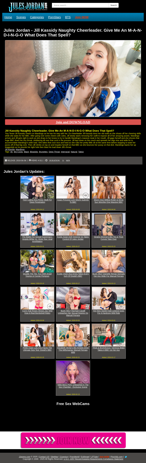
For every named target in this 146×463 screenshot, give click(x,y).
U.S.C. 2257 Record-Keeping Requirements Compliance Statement (93, 459)
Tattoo (81, 152)
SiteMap (54, 457)
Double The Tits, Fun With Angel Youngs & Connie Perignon (37, 275)
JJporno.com (24, 457)
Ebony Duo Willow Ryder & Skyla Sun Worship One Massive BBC (108, 201)
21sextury (64, 457)
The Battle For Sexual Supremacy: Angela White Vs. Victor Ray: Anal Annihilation (37, 239)
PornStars (54, 17)
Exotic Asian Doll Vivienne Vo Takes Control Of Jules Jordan (73, 238)
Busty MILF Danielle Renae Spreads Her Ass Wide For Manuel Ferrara (109, 275)
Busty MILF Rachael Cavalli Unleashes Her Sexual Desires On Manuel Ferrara (73, 313)
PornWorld (74, 457)
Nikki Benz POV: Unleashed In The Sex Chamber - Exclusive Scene (72, 386)
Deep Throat (54, 152)
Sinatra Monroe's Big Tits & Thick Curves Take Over (108, 238)
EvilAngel (85, 457)
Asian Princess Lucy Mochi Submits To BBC (73, 201)
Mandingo (20, 149)
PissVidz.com (117, 457)
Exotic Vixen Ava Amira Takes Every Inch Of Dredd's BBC (73, 275)
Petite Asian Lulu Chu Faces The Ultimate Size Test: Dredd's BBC (37, 349)
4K (11, 152)
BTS (68, 17)
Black (26, 152)
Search (113, 5)
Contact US (44, 457)
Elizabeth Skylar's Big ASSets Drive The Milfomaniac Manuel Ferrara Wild (73, 350)
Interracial (65, 152)
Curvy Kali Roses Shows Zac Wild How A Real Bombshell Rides (37, 312)
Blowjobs (34, 152)
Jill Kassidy (10, 149)
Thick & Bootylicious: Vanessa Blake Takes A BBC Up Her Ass (109, 349)
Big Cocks (18, 152)
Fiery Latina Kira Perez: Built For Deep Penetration (37, 201)
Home (8, 17)
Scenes (21, 17)
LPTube (94, 457)
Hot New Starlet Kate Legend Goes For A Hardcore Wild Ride (108, 312)
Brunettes (43, 152)
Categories (37, 17)
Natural (74, 152)
